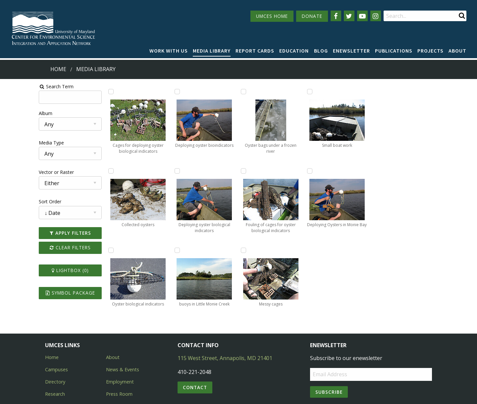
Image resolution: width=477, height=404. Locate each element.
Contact (195, 361)
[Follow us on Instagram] (375, 16)
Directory (55, 356)
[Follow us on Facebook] (336, 16)
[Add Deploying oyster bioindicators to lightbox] (152, 171)
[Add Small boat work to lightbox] (347, 171)
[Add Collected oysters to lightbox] (87, 171)
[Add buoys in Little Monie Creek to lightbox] (217, 171)
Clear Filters (41, 247)
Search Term (21, 86)
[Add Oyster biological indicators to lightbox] (152, 91)
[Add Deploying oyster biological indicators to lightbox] (217, 91)
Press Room (119, 368)
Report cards (255, 50)
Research (55, 368)
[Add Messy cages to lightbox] (347, 91)
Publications (393, 50)
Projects (430, 50)
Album (11, 113)
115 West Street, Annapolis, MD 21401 (225, 332)
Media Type (16, 143)
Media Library (212, 50)
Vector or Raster (21, 172)
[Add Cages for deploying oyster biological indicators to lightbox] (87, 91)
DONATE (312, 16)
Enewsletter (351, 50)
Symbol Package (41, 293)
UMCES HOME (272, 16)
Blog (321, 50)
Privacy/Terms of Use (197, 395)
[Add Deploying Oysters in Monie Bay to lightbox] (412, 91)
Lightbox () (41, 270)
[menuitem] (168, 51)
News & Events (122, 344)
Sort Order (15, 201)
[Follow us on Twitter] (349, 16)
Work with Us (168, 50)
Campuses (56, 344)
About (457, 50)
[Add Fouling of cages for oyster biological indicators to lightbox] (282, 171)
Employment (120, 356)
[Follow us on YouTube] (362, 16)
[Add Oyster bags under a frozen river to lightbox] (282, 91)
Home (58, 69)
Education (294, 50)
